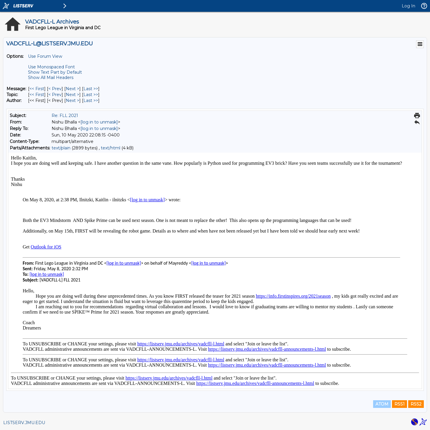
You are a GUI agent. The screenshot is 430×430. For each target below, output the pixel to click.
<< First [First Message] (36, 88)
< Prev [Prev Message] (55, 88)
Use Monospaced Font (51, 67)
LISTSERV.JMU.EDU (24, 422)
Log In (408, 6)
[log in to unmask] (99, 122)
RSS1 (399, 404)
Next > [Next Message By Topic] (72, 94)
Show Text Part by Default (55, 72)
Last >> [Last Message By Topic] (90, 94)
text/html (110, 148)
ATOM (381, 404)
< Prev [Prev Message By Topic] (55, 94)
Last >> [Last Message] (90, 88)
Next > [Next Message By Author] (72, 100)
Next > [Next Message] (72, 88)
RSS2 (416, 404)
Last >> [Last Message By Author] (90, 100)
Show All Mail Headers (50, 77)
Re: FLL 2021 (65, 115)
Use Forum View (45, 56)
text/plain (61, 148)
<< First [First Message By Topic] (36, 94)
